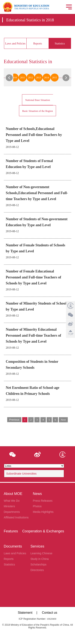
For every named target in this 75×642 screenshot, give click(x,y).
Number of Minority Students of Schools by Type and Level (37, 306)
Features (11, 531)
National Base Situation (37, 99)
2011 (22, 77)
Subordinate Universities (21, 473)
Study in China (39, 558)
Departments (12, 511)
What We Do (12, 500)
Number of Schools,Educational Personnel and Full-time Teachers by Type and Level (34, 135)
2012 (30, 77)
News (37, 494)
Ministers (9, 506)
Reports (37, 43)
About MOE (13, 494)
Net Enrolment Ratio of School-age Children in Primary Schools (32, 391)
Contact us (49, 612)
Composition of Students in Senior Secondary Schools (32, 365)
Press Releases (42, 500)
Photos (37, 506)
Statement (25, 612)
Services (37, 546)
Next (63, 419)
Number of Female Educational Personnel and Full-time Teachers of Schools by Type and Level (33, 277)
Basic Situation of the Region (37, 110)
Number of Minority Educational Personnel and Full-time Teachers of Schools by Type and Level (33, 335)
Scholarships (38, 564)
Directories (37, 570)
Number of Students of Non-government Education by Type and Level (37, 222)
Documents (13, 546)
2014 (46, 77)
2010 (14, 77)
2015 (54, 77)
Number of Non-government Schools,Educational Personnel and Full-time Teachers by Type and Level (37, 193)
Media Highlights (43, 511)
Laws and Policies (15, 43)
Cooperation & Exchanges (43, 531)
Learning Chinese (41, 553)
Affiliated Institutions (16, 517)
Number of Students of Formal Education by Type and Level (29, 164)
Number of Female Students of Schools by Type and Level (35, 248)
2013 (38, 77)
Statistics (60, 43)
